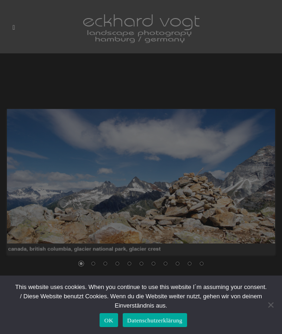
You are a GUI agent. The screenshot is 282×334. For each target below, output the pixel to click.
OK (108, 320)
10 (189, 264)
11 (201, 264)
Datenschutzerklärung (154, 320)
